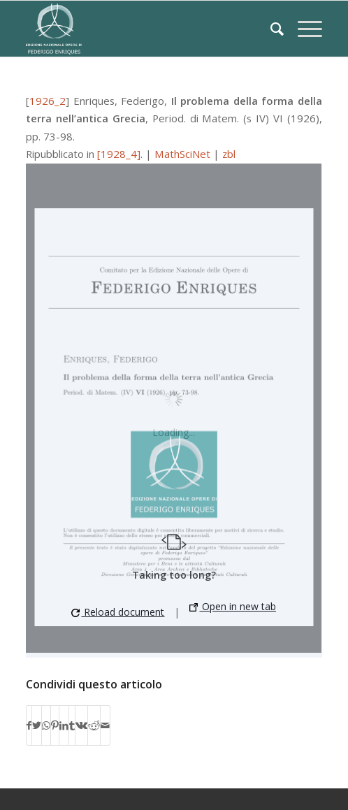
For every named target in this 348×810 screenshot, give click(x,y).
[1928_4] (118, 154)
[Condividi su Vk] (81, 725)
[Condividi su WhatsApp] (46, 725)
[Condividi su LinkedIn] (63, 725)
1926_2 (47, 101)
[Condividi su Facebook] (29, 725)
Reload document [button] (117, 612)
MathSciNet (182, 154)
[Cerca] (270, 29)
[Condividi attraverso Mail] (105, 725)
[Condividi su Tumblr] (72, 725)
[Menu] (303, 29)
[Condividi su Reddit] (94, 725)
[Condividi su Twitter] (36, 725)
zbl (228, 154)
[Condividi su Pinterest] (55, 725)
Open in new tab (232, 606)
